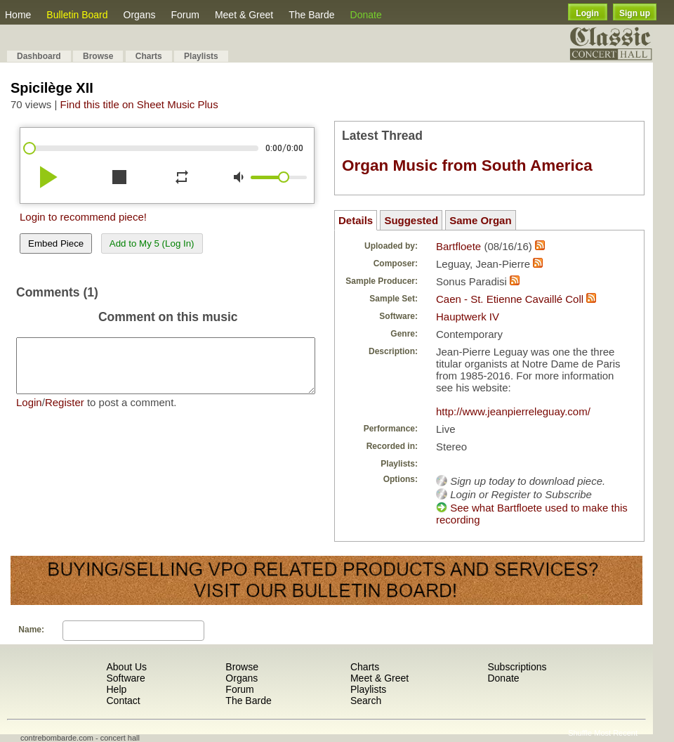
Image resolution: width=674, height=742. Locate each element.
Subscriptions (516, 666)
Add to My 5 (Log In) (152, 243)
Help (116, 689)
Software (125, 678)
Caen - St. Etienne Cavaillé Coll (509, 299)
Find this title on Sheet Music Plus (139, 104)
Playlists (201, 56)
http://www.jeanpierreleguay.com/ (513, 411)
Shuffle (580, 733)
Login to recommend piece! (83, 217)
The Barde (311, 14)
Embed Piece (56, 243)
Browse (98, 56)
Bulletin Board (76, 14)
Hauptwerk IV (467, 317)
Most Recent (615, 733)
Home (18, 14)
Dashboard (39, 56)
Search (365, 700)
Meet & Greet (244, 14)
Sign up (634, 13)
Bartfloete (458, 246)
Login (587, 13)
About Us (126, 666)
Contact (123, 700)
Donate (366, 14)
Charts (149, 56)
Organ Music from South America (467, 165)
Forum (185, 14)
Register (64, 413)
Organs (140, 14)
